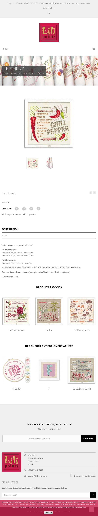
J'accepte (48, 513)
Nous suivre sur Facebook (85, 476)
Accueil (6, 73)
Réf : (4, 202)
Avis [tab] (5, 235)
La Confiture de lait (82, 389)
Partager (6, 209)
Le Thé (49, 330)
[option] (16, 317)
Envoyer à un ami (13, 214)
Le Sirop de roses (16, 330)
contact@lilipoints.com (53, 3)
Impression (31, 214)
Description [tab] (10, 229)
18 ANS (16, 389)
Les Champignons (82, 330)
